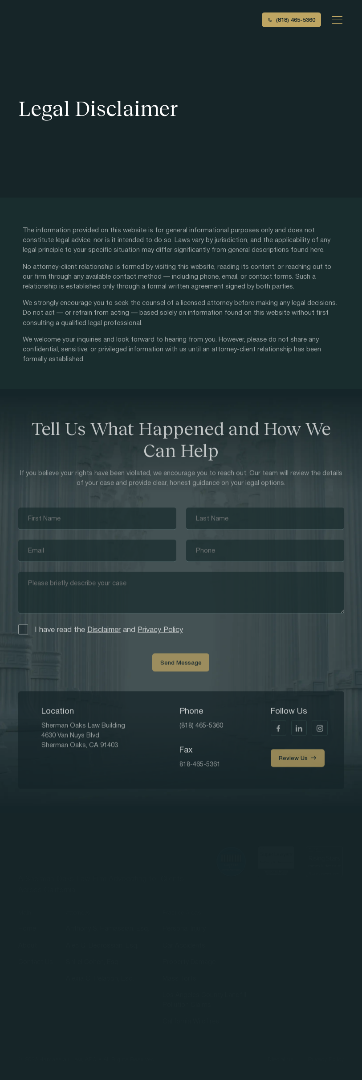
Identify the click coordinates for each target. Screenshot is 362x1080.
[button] (335, 19)
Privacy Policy (160, 631)
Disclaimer (104, 631)
